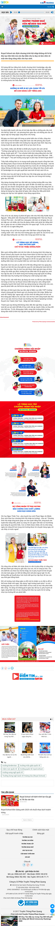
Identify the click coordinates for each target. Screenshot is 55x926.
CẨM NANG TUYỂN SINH (27, 854)
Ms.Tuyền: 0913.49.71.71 (38, 877)
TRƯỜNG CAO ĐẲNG (27, 840)
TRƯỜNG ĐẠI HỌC (27, 837)
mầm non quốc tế (9, 769)
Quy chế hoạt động (14, 830)
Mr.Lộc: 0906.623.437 (17, 874)
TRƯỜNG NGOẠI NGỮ (27, 847)
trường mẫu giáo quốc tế (30, 765)
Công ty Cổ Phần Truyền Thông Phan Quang (27, 882)
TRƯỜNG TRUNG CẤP (27, 843)
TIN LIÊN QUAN (7, 792)
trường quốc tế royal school (31, 769)
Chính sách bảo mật (40, 830)
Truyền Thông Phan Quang (31, 911)
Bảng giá (40, 833)
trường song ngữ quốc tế (12, 772)
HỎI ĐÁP (27, 857)
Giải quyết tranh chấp (14, 833)
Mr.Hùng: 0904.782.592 (16, 877)
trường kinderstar (9, 765)
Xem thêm (27, 820)
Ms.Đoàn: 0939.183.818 (37, 874)
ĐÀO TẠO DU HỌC (27, 850)
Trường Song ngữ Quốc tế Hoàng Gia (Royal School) (23, 776)
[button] (11, 12)
